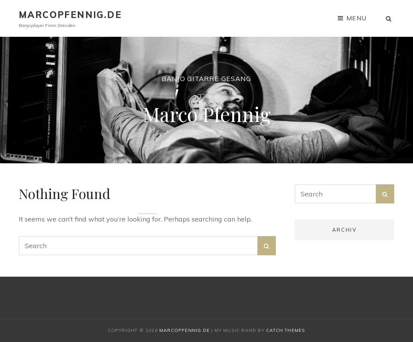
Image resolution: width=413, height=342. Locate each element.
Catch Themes (285, 330)
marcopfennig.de (70, 14)
